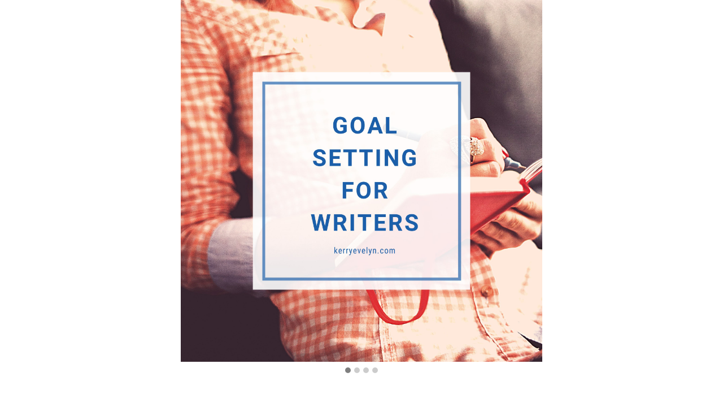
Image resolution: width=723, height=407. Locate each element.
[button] (347, 370)
